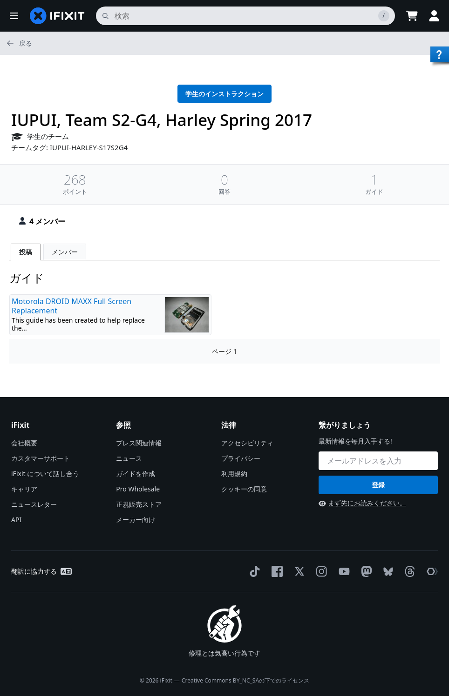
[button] (14, 15)
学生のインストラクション (224, 93)
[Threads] (408, 571)
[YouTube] (342, 571)
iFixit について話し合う (45, 473)
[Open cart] (411, 15)
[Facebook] (275, 571)
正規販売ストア (139, 504)
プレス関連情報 (139, 442)
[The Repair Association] (430, 571)
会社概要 (24, 442)
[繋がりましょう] (378, 460)
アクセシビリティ (247, 442)
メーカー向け (135, 519)
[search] (245, 16)
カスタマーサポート (40, 458)
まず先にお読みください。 (362, 502)
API (16, 519)
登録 (378, 484)
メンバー (65, 251)
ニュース (129, 458)
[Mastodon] (364, 571)
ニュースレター (34, 504)
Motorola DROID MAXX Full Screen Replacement (71, 306)
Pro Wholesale (138, 488)
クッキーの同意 (244, 488)
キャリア (24, 488)
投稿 (25, 251)
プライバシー (240, 458)
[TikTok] (252, 571)
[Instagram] (320, 571)
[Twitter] (297, 571)
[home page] (57, 15)
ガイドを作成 (135, 473)
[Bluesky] (386, 572)
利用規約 (234, 473)
